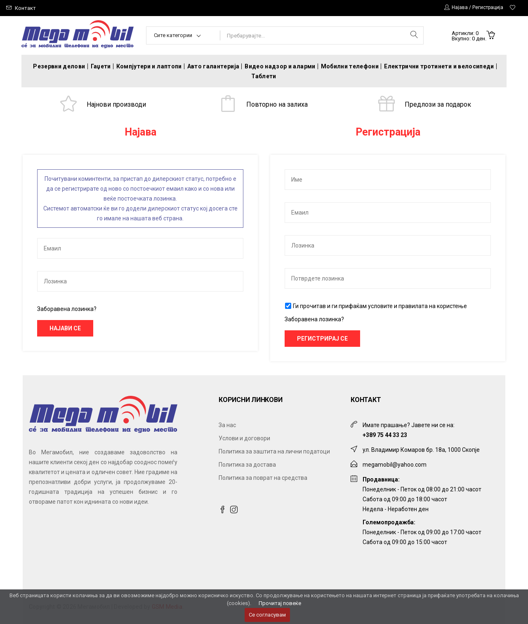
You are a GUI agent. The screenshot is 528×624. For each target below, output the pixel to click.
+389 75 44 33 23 (385, 435)
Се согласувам (267, 615)
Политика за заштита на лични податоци (274, 451)
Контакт (25, 8)
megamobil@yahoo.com (395, 464)
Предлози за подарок (438, 104)
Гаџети (101, 66)
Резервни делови (59, 66)
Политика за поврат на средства (263, 477)
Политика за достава (247, 464)
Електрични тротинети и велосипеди (439, 66)
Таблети (263, 76)
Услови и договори (244, 438)
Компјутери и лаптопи (149, 66)
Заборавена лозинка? (67, 309)
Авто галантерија (213, 66)
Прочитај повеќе (280, 603)
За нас (227, 425)
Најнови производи (116, 104)
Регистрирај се (322, 338)
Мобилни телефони (350, 66)
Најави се (65, 328)
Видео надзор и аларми (280, 66)
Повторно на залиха (277, 104)
